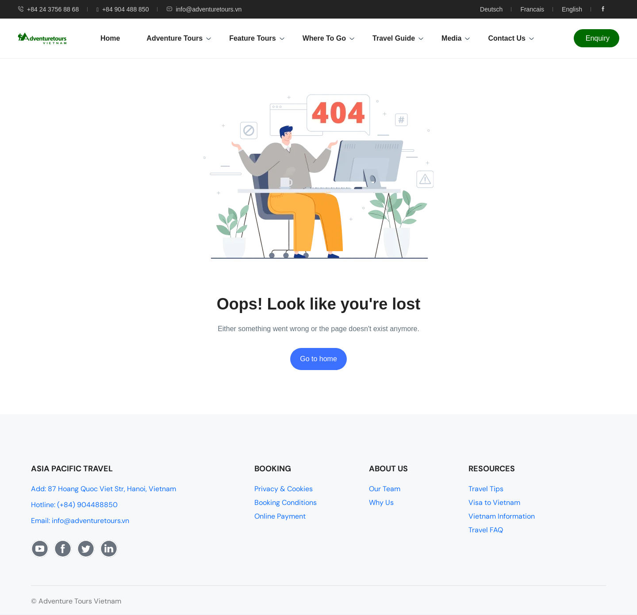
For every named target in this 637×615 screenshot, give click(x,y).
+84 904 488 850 (122, 9)
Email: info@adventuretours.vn (80, 520)
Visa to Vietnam (494, 502)
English (572, 9)
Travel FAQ (485, 530)
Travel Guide (398, 38)
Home (110, 38)
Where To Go (329, 38)
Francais (532, 9)
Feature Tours (257, 38)
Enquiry (598, 38)
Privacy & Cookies (283, 488)
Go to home (318, 359)
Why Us (381, 502)
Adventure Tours (178, 38)
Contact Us (511, 38)
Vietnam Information (501, 516)
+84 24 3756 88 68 (48, 9)
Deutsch (491, 9)
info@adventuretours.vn (204, 9)
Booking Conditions (285, 502)
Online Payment (280, 516)
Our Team (384, 488)
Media (455, 38)
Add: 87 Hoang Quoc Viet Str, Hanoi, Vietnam (103, 488)
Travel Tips (485, 488)
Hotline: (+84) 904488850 (74, 504)
